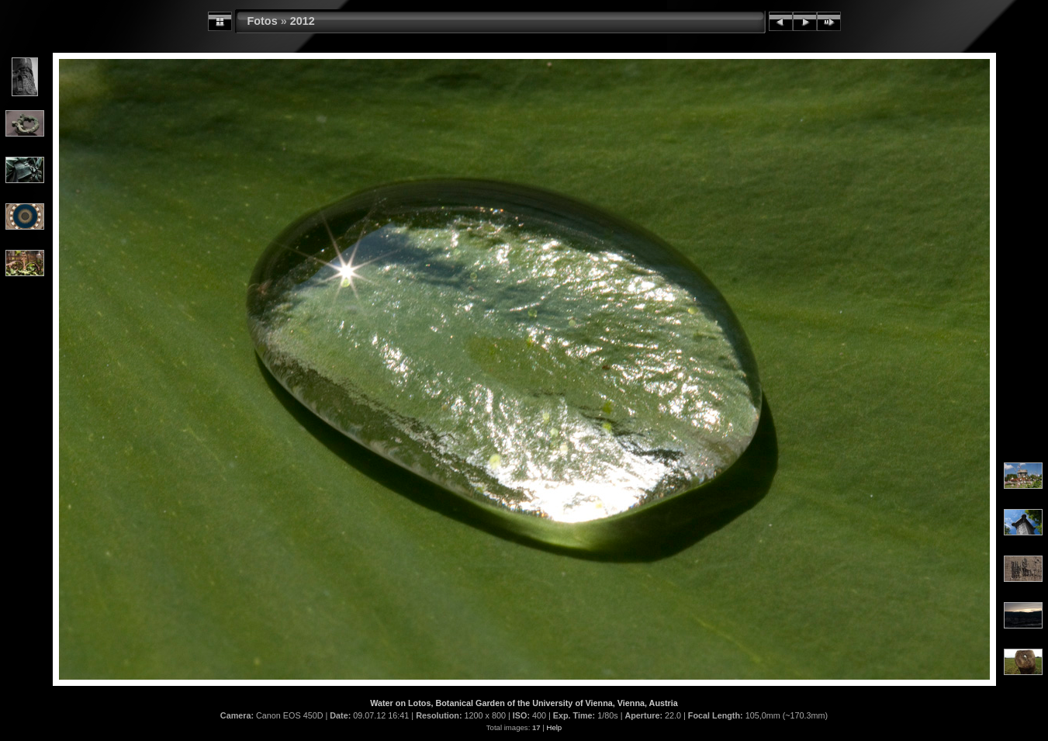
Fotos (262, 21)
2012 (302, 21)
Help (554, 727)
